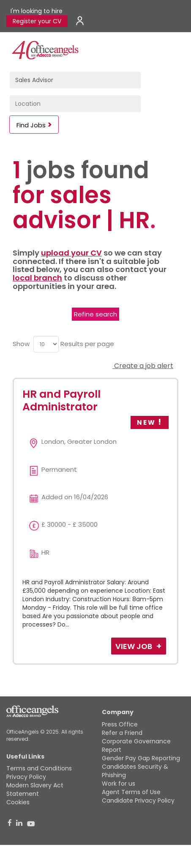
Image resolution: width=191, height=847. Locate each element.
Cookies (18, 802)
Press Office (120, 724)
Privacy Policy (26, 777)
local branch (37, 277)
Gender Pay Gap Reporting (141, 758)
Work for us (118, 783)
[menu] (46, 344)
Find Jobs (31, 125)
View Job (134, 646)
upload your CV (71, 253)
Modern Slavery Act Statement (34, 789)
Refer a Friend (122, 733)
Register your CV (37, 21)
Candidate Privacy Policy (138, 800)
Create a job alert (142, 366)
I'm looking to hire (37, 11)
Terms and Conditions (39, 768)
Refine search (95, 314)
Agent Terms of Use (131, 792)
